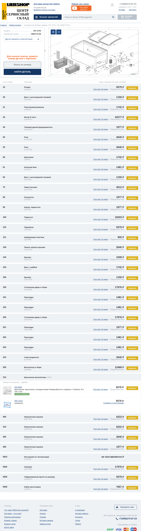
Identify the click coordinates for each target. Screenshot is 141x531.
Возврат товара (10, 520)
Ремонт (78, 524)
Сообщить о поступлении (113, 403)
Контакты (132, 10)
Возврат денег (10, 524)
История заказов (46, 520)
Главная (3, 25)
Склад (77, 520)
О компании (80, 510)
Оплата (43, 514)
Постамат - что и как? (12, 514)
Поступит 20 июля (100, 89)
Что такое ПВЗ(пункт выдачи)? (16, 510)
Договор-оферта (81, 514)
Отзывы (122, 10)
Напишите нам (127, 507)
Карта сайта (9, 527)
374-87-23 (127, 4)
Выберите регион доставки (44, 10)
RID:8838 (18, 387)
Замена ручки (45, 524)
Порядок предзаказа (12, 517)
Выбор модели (15, 25)
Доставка (43, 510)
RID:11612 (18, 401)
